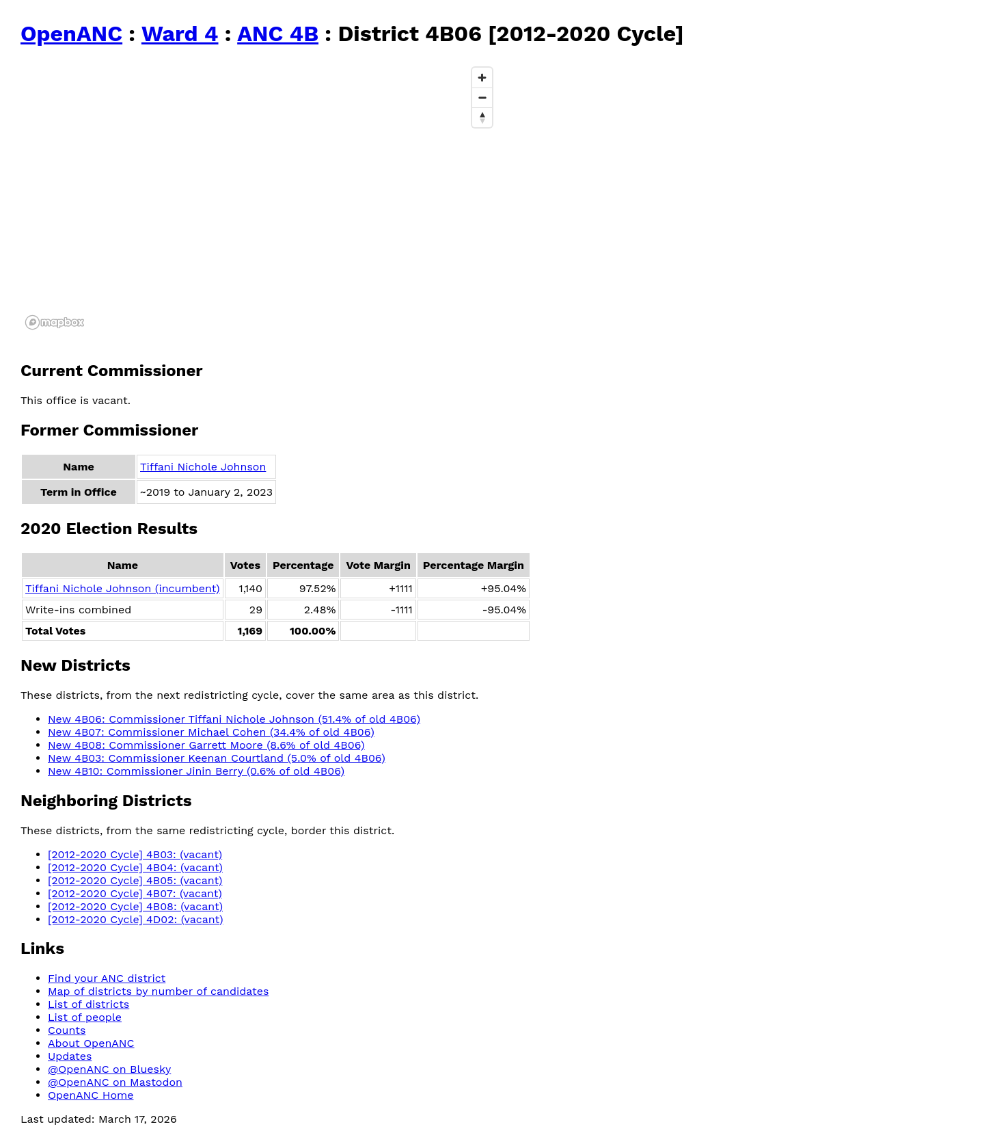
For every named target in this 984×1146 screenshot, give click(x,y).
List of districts (88, 1004)
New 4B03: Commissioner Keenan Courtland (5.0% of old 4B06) (216, 757)
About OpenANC (91, 1043)
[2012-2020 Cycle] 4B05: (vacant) (135, 880)
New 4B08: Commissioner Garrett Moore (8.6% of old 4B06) (206, 744)
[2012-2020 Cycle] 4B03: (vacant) (135, 854)
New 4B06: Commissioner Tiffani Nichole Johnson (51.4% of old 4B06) (234, 718)
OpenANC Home (91, 1095)
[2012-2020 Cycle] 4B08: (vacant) (135, 906)
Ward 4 (180, 33)
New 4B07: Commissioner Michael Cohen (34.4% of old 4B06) (211, 731)
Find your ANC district (106, 978)
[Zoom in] (482, 78)
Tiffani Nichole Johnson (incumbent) (122, 588)
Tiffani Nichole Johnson (203, 466)
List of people (85, 1017)
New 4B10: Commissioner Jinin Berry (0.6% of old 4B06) (196, 770)
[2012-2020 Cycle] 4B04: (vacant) (135, 867)
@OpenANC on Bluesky (109, 1069)
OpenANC (71, 33)
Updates (70, 1056)
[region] (259, 197)
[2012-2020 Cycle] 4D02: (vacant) (135, 919)
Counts (66, 1030)
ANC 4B (277, 33)
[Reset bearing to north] (482, 117)
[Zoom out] (482, 97)
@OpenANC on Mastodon (115, 1082)
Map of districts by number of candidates (158, 991)
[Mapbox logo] (55, 322)
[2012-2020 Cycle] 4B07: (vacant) (135, 893)
